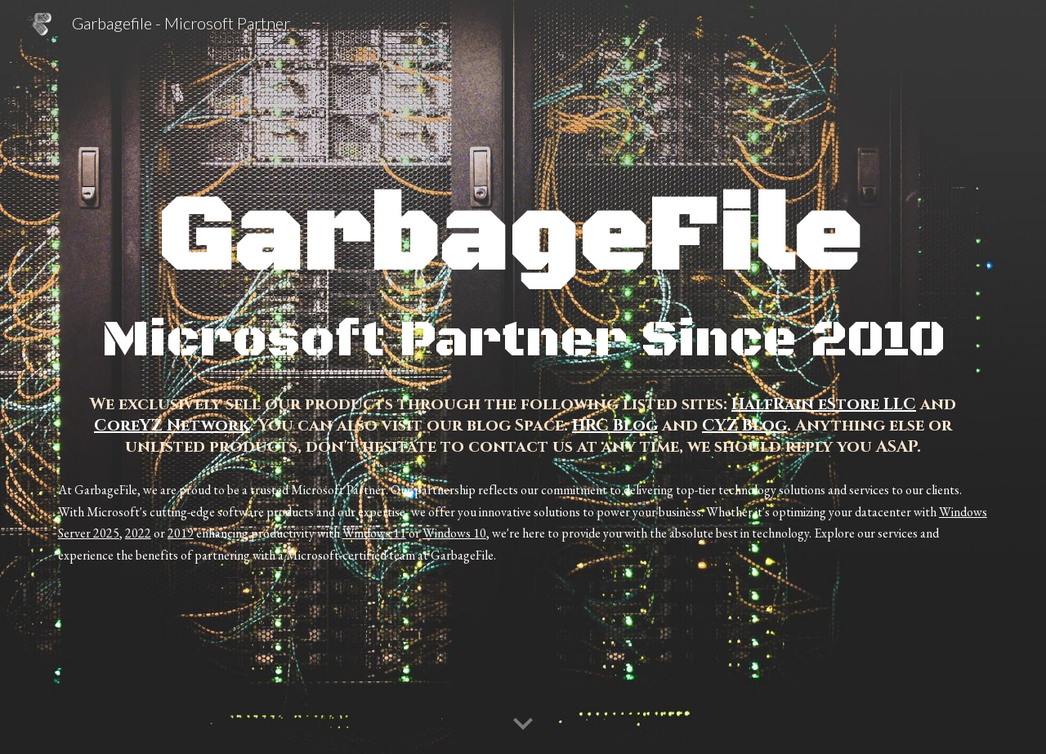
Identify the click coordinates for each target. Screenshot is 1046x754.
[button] (523, 724)
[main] (523, 278)
